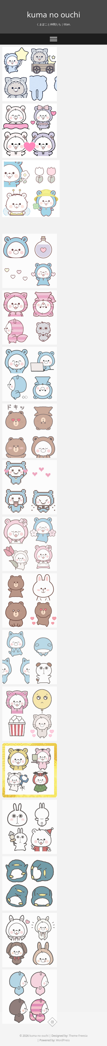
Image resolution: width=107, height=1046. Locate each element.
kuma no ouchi (53, 14)
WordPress (63, 1040)
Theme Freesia (78, 1036)
